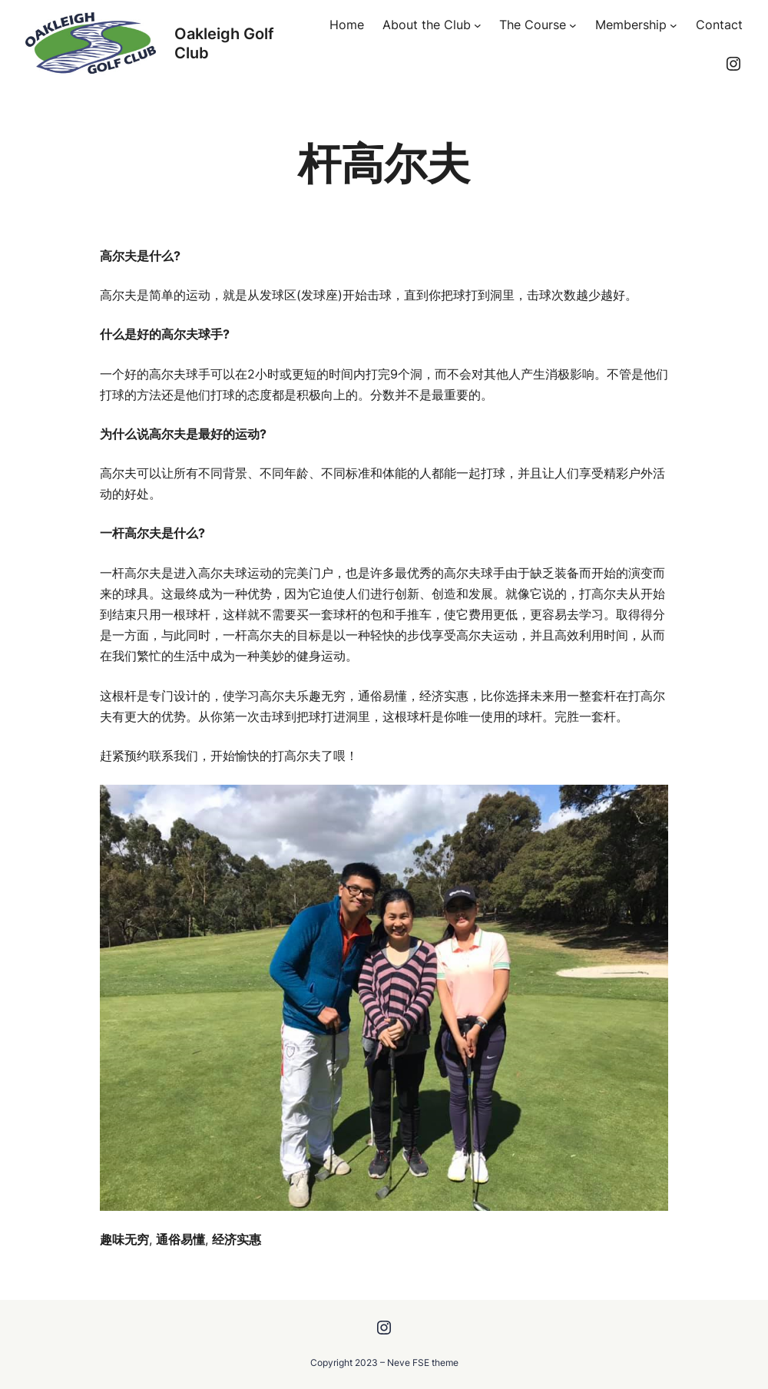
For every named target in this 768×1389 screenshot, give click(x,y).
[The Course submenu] (573, 25)
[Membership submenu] (673, 25)
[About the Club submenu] (478, 25)
